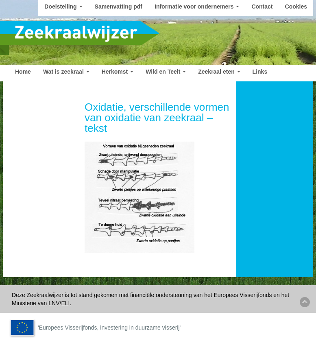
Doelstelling (63, 6)
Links (260, 71)
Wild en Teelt (166, 71)
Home (23, 71)
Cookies (296, 6)
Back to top (305, 302)
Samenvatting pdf (118, 6)
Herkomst (117, 71)
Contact (261, 6)
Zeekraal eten (219, 71)
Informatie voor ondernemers (197, 6)
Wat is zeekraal (66, 71)
